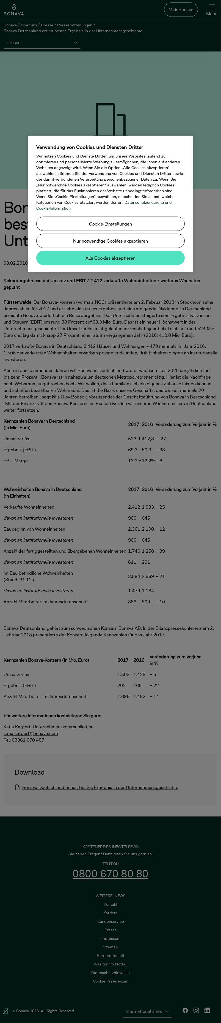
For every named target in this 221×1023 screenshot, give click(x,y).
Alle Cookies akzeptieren (110, 258)
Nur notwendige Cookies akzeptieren (110, 241)
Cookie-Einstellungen (110, 224)
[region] (110, 204)
